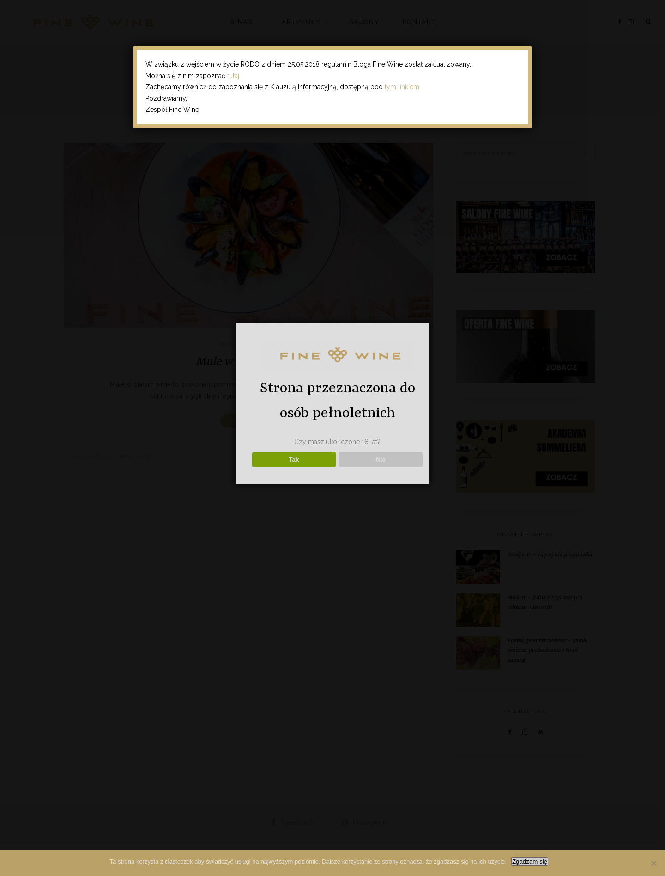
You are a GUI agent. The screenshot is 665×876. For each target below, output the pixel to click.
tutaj (233, 75)
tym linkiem (402, 87)
